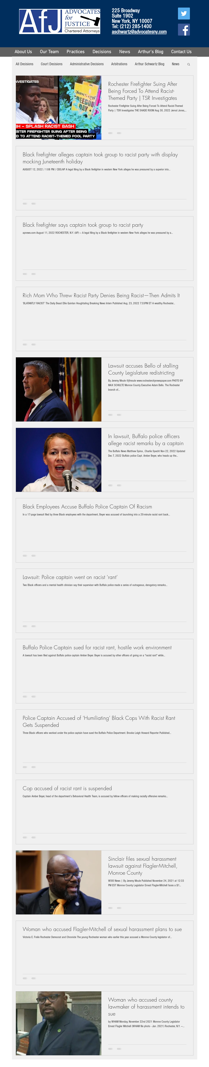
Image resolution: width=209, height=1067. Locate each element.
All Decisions (24, 64)
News (175, 64)
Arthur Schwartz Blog (149, 64)
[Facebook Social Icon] (184, 30)
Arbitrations (119, 64)
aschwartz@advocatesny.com (139, 32)
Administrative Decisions (87, 64)
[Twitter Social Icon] (184, 13)
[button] (188, 65)
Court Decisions (51, 64)
